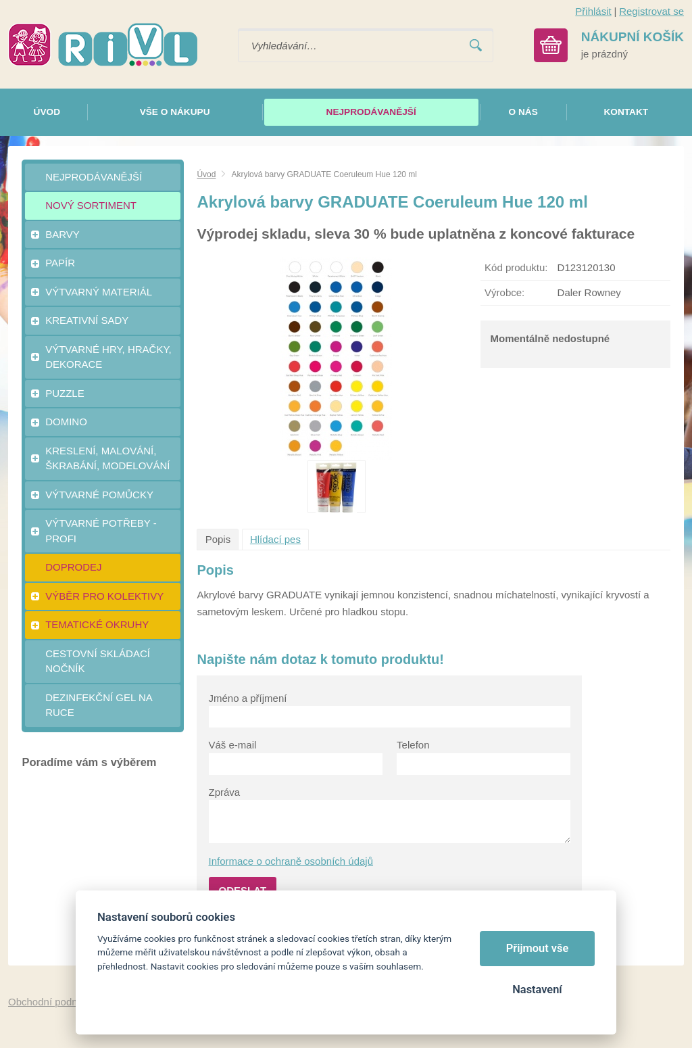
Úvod (206, 174)
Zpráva (225, 792)
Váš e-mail (233, 745)
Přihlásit (593, 11)
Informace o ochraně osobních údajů (291, 861)
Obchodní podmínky (53, 1001)
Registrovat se (651, 11)
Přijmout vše (537, 948)
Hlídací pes (275, 539)
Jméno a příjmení (248, 698)
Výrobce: (504, 292)
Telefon (413, 745)
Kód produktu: (516, 267)
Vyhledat (476, 45)
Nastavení (537, 989)
